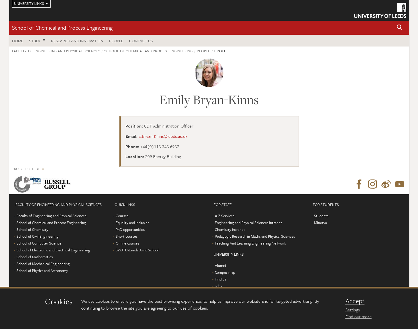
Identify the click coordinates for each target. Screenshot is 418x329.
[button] (399, 28)
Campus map (225, 272)
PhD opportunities (130, 229)
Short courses (126, 236)
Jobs (218, 286)
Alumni (220, 265)
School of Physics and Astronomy (42, 270)
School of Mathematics (35, 257)
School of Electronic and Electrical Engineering (53, 250)
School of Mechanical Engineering (43, 264)
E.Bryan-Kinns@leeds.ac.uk (163, 136)
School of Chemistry (32, 229)
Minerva (320, 222)
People (116, 41)
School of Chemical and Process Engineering (62, 27)
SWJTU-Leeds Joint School (137, 250)
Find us (220, 279)
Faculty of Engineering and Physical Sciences (56, 50)
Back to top (26, 169)
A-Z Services (224, 216)
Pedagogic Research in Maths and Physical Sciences (255, 236)
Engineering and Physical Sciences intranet (248, 222)
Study (35, 41)
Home (17, 41)
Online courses (127, 243)
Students (321, 216)
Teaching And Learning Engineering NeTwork (250, 243)
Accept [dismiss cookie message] (355, 301)
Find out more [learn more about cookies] (358, 316)
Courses (122, 216)
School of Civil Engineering (38, 236)
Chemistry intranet (230, 229)
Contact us (141, 41)
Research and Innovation (77, 41)
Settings (352, 309)
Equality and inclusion (132, 222)
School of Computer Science (39, 243)
